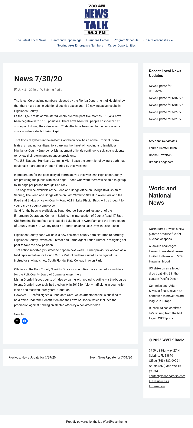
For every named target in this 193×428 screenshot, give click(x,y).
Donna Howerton (160, 155)
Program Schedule (126, 40)
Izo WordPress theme (112, 421)
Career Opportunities (122, 45)
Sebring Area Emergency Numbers (80, 45)
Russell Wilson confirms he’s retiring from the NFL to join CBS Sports (166, 313)
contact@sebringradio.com (167, 376)
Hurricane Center (97, 40)
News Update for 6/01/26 (166, 105)
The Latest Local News (31, 40)
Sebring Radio (53, 90)
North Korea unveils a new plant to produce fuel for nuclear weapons (166, 234)
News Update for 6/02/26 (166, 98)
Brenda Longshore (161, 162)
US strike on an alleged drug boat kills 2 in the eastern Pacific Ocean (164, 273)
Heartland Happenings (66, 40)
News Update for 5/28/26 (166, 119)
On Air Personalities (156, 40)
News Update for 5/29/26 (166, 112)
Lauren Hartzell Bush (163, 148)
